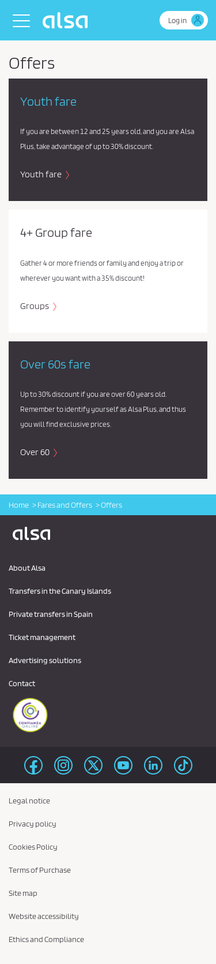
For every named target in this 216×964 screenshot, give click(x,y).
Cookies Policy (33, 846)
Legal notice (29, 800)
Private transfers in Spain (51, 614)
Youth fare (41, 174)
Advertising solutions (45, 660)
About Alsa (27, 567)
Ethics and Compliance (46, 939)
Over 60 (35, 451)
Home (19, 504)
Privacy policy (32, 823)
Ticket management (42, 637)
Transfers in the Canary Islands (60, 590)
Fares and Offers (64, 504)
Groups (35, 305)
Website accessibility (44, 916)
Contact (22, 683)
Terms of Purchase (40, 869)
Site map (23, 893)
